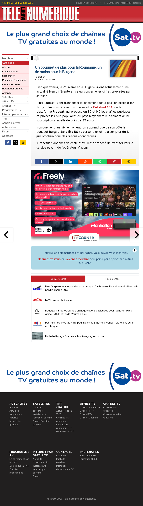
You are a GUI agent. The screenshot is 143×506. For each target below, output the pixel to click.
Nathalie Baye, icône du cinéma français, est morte (74, 336)
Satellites (7, 97)
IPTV (106, 3)
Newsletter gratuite (12, 88)
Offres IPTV (86, 414)
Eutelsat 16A (103, 107)
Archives (7, 92)
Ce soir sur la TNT (19, 465)
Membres (8, 58)
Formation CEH (88, 455)
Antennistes (9, 127)
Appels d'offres (11, 123)
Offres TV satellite (90, 407)
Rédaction (61, 455)
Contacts (7, 135)
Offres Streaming (89, 417)
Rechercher (8, 75)
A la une (6, 67)
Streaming (114, 3)
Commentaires (10, 71)
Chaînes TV (9, 105)
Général (60, 462)
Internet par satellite (130, 3)
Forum (5, 131)
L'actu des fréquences (14, 80)
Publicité (60, 458)
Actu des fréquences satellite (15, 414)
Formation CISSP (89, 458)
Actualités (8, 62)
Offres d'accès (41, 462)
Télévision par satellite (86, 3)
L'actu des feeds (11, 84)
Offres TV (8, 101)
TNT (101, 3)
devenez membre (77, 259)
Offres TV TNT (88, 410)
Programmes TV (12, 110)
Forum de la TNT (65, 431)
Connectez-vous (49, 259)
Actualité (37, 458)
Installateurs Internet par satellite (39, 469)
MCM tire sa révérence (58, 300)
